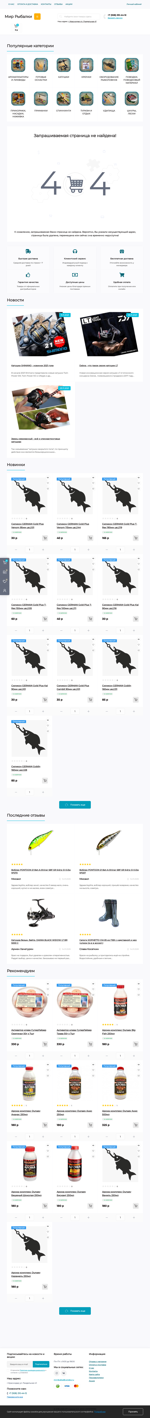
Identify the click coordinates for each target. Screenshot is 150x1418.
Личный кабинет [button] (134, 4)
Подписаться (41, 1364)
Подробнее (99, 1412)
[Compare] (48, 489)
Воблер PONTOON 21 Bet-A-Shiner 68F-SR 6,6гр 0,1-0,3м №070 (41, 871)
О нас (11, 4)
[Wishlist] (48, 483)
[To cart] (45, 538)
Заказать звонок (115, 18)
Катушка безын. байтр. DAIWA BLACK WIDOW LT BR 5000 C (39, 941)
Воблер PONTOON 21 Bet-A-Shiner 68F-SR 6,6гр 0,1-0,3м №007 (109, 871)
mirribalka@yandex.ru (64, 1380)
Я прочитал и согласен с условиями (28, 1371)
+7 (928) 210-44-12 (117, 15)
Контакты (46, 4)
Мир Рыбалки (18, 16)
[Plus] (43, 550)
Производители (96, 1378)
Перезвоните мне (15, 1397)
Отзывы (58, 4)
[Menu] (37, 16)
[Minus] (16, 550)
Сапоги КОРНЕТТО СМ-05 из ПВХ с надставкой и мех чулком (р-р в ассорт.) (108, 941)
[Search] (61, 16)
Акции (68, 4)
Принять (133, 1411)
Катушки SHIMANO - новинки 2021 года (32, 365)
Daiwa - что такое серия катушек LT (98, 365)
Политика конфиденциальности (32, 1370)
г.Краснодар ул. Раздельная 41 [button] (82, 21)
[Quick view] (48, 477)
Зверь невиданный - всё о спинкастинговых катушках (35, 440)
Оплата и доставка (27, 4)
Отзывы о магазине (97, 1361)
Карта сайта (94, 1374)
